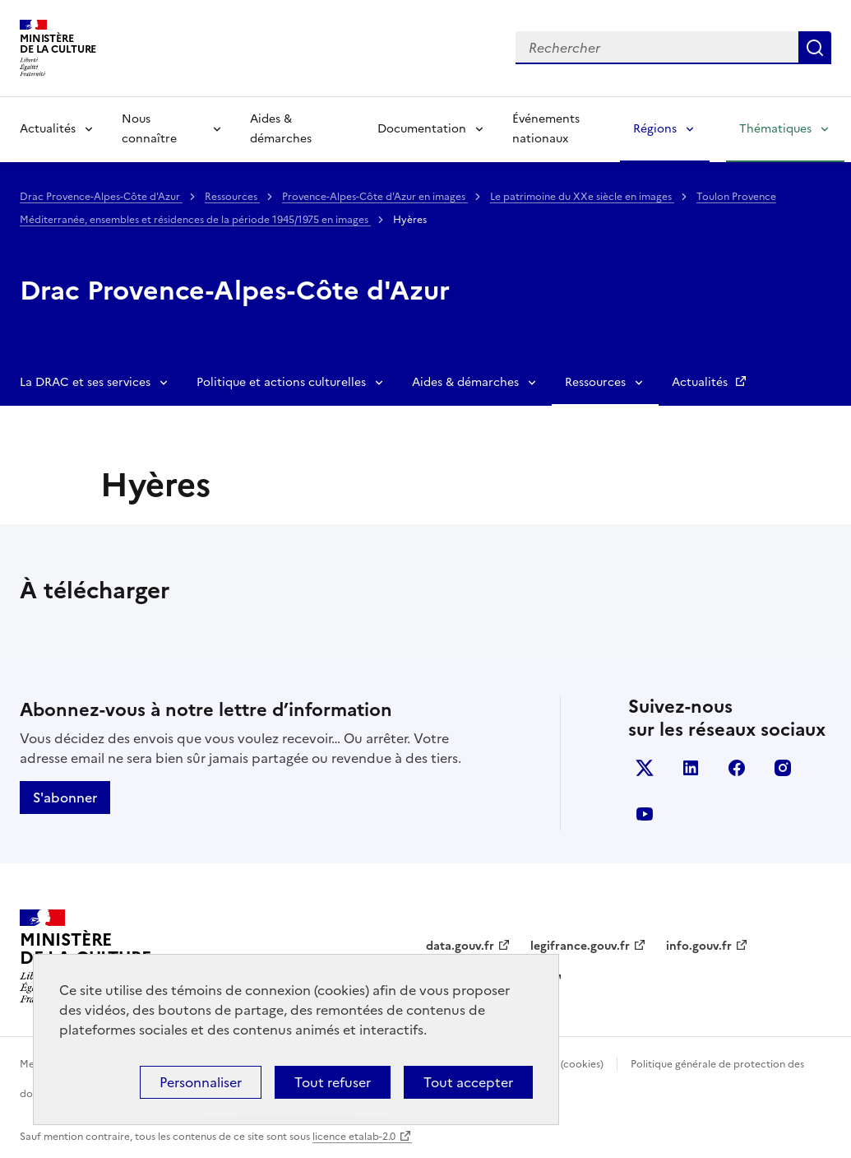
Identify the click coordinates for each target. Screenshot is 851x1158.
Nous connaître (149, 128)
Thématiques (775, 128)
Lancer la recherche (814, 47)
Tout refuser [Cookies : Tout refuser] (332, 1082)
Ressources (232, 196)
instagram (782, 767)
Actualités (48, 128)
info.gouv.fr (699, 946)
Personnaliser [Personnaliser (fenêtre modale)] (201, 1082)
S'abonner (65, 797)
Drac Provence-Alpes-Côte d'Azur (101, 196)
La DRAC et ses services (85, 382)
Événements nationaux (546, 128)
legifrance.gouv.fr (580, 946)
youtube (644, 814)
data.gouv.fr (460, 946)
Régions (655, 128)
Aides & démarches (281, 128)
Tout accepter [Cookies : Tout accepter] (468, 1082)
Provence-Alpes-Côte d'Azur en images (375, 196)
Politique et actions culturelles (281, 382)
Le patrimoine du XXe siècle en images (582, 196)
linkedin (690, 767)
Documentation (421, 128)
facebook (736, 767)
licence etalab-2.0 (353, 1136)
